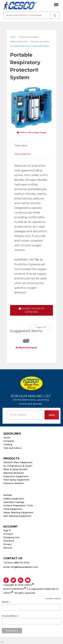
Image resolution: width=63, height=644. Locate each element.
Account (8, 533)
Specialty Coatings (13, 502)
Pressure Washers (13, 483)
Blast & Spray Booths (15, 469)
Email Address (10, 616)
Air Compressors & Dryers (17, 465)
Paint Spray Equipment (16, 479)
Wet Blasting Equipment (17, 516)
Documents (22, 154)
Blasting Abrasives (13, 472)
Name (6, 602)
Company (8, 441)
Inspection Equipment (15, 476)
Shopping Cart (11, 537)
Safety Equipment (13, 498)
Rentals (7, 495)
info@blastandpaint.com (24, 567)
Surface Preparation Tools (18, 505)
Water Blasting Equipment (18, 512)
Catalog (7, 444)
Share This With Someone (31, 310)
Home (6, 437)
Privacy (7, 544)
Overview (20, 145)
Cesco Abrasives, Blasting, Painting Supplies (20, 6)
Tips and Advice (12, 448)
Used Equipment (12, 509)
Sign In (7, 530)
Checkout (8, 540)
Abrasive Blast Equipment (18, 462)
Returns (7, 547)
